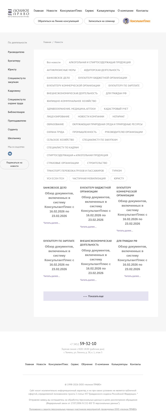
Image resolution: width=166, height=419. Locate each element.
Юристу (12, 69)
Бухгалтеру (14, 60)
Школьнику (14, 138)
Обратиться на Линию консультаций (58, 21)
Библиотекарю (16, 112)
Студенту (13, 129)
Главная (47, 42)
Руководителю (16, 52)
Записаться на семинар (101, 21)
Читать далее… (51, 222)
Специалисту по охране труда (17, 101)
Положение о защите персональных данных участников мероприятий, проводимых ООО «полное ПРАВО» (83, 409)
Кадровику (14, 90)
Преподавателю (17, 120)
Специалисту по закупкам (17, 80)
